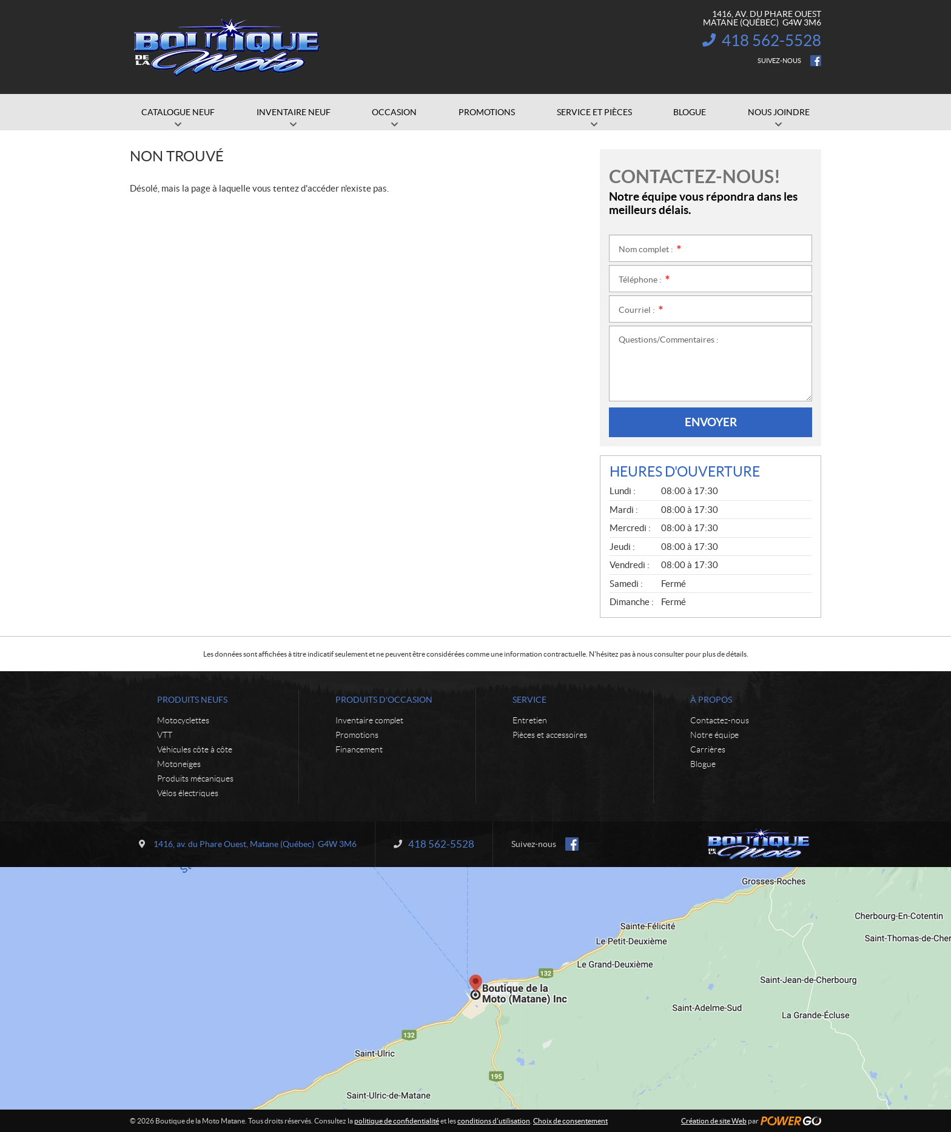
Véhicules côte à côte (194, 749)
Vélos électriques (187, 793)
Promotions (356, 735)
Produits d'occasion (383, 700)
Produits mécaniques (195, 778)
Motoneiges (179, 764)
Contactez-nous (719, 720)
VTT (164, 735)
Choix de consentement (570, 1121)
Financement (359, 749)
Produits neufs (192, 700)
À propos (711, 700)
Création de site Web (714, 1121)
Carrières (707, 749)
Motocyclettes (183, 720)
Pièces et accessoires (549, 735)
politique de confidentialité (396, 1121)
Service (529, 700)
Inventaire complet (369, 720)
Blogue (703, 764)
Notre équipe (714, 735)
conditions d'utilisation (493, 1121)
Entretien (529, 720)
